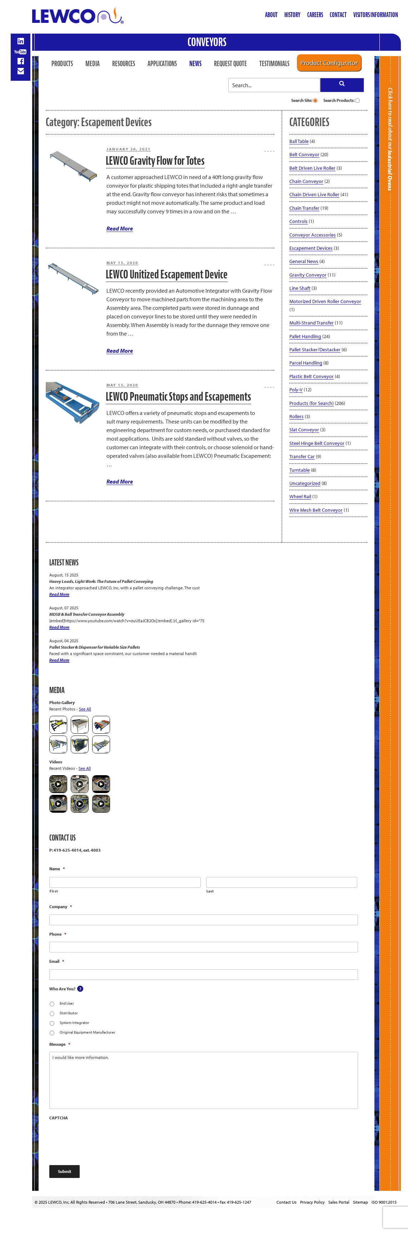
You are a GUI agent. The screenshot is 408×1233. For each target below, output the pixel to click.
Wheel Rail (300, 496)
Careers (315, 14)
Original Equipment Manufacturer (87, 1032)
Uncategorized (304, 483)
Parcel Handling (305, 363)
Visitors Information (375, 14)
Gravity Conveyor (308, 275)
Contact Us (287, 1202)
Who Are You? (62, 988)
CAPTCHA (58, 1117)
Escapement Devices (311, 248)
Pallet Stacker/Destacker (314, 349)
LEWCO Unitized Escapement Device (167, 274)
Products (62, 64)
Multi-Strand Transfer (311, 323)
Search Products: (341, 100)
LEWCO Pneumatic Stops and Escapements (178, 396)
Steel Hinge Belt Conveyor (316, 443)
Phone (57, 934)
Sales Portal (338, 1202)
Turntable (299, 470)
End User (67, 1003)
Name (57, 868)
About (271, 14)
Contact (338, 14)
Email (56, 961)
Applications (162, 64)
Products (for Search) (311, 403)
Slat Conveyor (304, 429)
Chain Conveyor (306, 181)
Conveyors (207, 42)
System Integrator (74, 1022)
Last (210, 891)
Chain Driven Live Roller (314, 194)
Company (60, 906)
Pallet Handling (305, 336)
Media (92, 64)
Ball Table (299, 141)
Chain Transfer (304, 208)
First (54, 891)
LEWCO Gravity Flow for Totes (155, 160)
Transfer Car (302, 456)
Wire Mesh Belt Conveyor (316, 510)
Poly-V (296, 389)
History (292, 14)
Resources (123, 64)
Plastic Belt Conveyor (311, 376)
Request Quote (230, 64)
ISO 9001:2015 (384, 1202)
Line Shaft (299, 288)
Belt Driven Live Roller (312, 168)
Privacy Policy (312, 1202)
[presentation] (103, 1140)
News (195, 64)
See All (85, 709)
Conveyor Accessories (312, 235)
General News (303, 261)
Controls (298, 221)
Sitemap (360, 1202)
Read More (119, 228)
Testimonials (274, 64)
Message (59, 1044)
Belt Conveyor (304, 154)
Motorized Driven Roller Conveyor (325, 301)
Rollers (296, 416)
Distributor (69, 1012)
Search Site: (304, 100)
